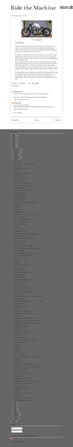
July (15, 403)
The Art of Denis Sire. (19, 284)
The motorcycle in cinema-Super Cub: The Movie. (26, 214)
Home (37, 120)
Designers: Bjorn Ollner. (20, 178)
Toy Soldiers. (17, 226)
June (15, 405)
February (16, 415)
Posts (13, 428)
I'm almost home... (18, 376)
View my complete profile (17, 441)
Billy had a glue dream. (19, 274)
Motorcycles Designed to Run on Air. (23, 378)
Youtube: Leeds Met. (19, 224)
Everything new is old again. (21, 325)
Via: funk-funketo (18, 204)
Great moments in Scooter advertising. (23, 236)
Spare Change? (17, 347)
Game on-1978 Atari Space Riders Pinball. (24, 173)
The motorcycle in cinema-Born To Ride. (24, 383)
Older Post (58, 120)
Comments (15, 431)
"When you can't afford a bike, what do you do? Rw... (27, 364)
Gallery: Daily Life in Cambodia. (22, 183)
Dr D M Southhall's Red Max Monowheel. (24, 313)
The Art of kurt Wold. (19, 250)
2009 (13, 145)
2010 (13, 142)
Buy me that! (17, 166)
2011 (13, 140)
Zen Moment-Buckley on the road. (22, 185)
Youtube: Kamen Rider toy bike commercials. (25, 253)
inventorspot (20, 42)
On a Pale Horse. (18, 176)
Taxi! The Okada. (18, 161)
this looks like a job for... (20, 352)
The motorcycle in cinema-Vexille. (22, 190)
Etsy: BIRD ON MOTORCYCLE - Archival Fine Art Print (28, 296)
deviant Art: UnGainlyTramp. (21, 388)
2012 (13, 138)
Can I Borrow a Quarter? (20, 270)
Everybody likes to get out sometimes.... (24, 393)
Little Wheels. (17, 315)
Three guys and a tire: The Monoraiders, (24, 373)
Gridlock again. (17, 361)
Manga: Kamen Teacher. (20, 328)
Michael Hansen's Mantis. (20, 306)
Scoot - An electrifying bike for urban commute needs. (27, 248)
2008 (13, 147)
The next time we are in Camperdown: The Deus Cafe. (27, 318)
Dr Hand (15, 103)
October (16, 154)
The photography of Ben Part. (21, 371)
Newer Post (15, 120)
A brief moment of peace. (20, 258)
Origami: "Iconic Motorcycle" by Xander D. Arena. (26, 357)
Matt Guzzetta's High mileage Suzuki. (23, 400)
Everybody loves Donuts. (20, 241)
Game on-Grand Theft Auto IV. (21, 287)
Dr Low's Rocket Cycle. (20, 192)
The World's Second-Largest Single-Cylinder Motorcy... (27, 233)
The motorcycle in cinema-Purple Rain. (23, 255)
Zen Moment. (17, 207)
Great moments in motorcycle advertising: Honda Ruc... (27, 323)
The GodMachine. (18, 294)
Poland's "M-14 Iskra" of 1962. (21, 369)
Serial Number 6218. (19, 200)
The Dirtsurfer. (17, 262)
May (15, 408)
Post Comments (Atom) (40, 124)
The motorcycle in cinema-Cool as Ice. (23, 272)
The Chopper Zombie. (19, 212)
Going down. (17, 349)
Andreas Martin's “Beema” (20, 197)
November (17, 152)
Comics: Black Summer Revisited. (22, 265)
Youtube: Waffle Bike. (19, 188)
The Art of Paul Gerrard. (20, 342)
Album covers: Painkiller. (20, 277)
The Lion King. (17, 209)
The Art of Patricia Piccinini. (21, 289)
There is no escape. (18, 267)
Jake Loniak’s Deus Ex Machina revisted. (24, 332)
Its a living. (16, 171)
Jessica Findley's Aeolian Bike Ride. (23, 330)
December (16, 149)
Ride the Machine (33, 7)
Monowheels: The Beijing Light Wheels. (24, 238)
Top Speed (38, 39)
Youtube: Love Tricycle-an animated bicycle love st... (27, 381)
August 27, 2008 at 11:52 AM (21, 99)
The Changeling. (18, 303)
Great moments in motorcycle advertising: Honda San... (27, 366)
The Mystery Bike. (18, 395)
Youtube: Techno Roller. (20, 299)
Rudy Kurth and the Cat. (20, 354)
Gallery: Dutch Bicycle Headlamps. (22, 398)
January (16, 417)
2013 (13, 135)
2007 (13, 420)
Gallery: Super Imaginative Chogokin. (23, 245)
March (15, 413)
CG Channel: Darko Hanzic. (21, 337)
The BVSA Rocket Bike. (20, 231)
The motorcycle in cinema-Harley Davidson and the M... (28, 320)
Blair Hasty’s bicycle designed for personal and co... (26, 202)
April (15, 410)
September (17, 156)
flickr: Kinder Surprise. (19, 195)
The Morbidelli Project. (19, 243)
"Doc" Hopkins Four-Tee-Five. (21, 221)
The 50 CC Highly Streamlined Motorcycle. (24, 291)
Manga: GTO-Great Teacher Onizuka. (23, 301)
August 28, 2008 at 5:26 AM (21, 109)
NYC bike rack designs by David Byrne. (24, 219)
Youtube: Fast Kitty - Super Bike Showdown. (25, 340)
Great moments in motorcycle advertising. (24, 163)
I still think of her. (18, 344)
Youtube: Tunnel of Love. (20, 168)
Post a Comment (18, 112)
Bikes (17, 85)
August (16, 159)
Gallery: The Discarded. (20, 217)
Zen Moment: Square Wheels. (21, 282)
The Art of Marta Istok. (19, 180)
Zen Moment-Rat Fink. (19, 229)
